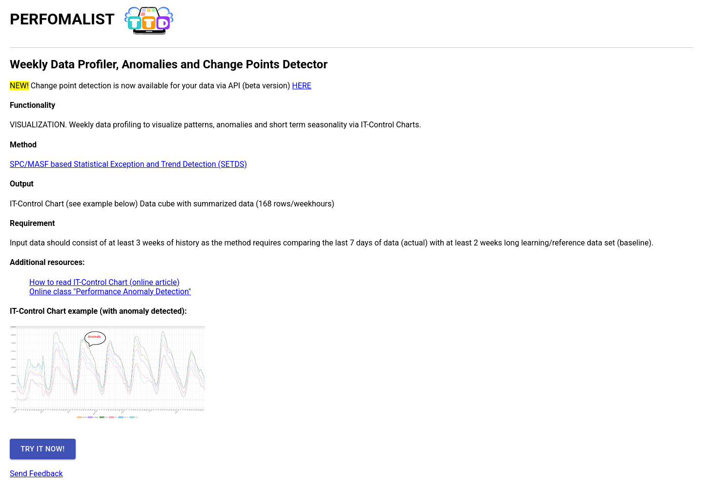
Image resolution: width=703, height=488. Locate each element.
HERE (301, 85)
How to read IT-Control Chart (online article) (104, 282)
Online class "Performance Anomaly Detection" (110, 291)
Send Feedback (36, 473)
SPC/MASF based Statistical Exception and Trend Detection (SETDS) (128, 164)
